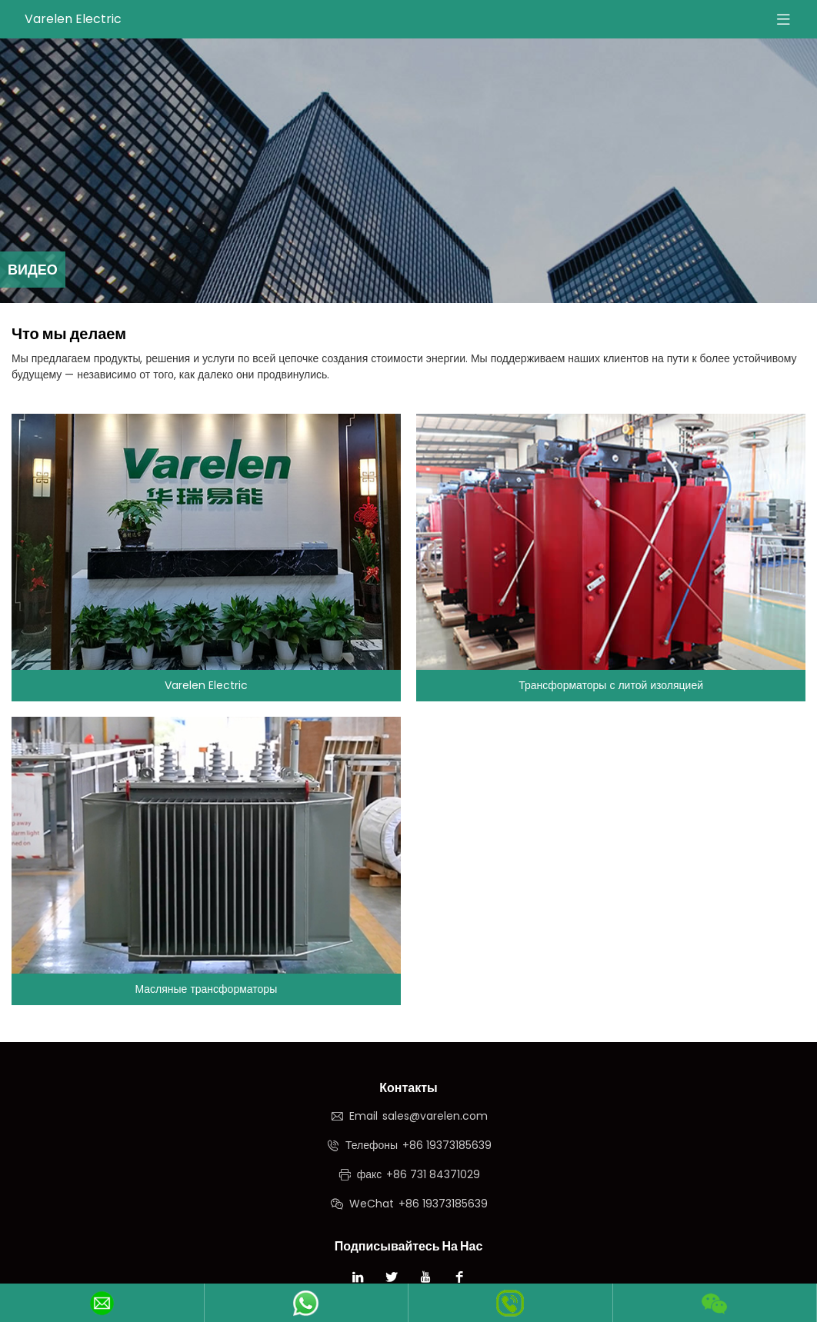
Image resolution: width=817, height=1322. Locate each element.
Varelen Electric (73, 19)
